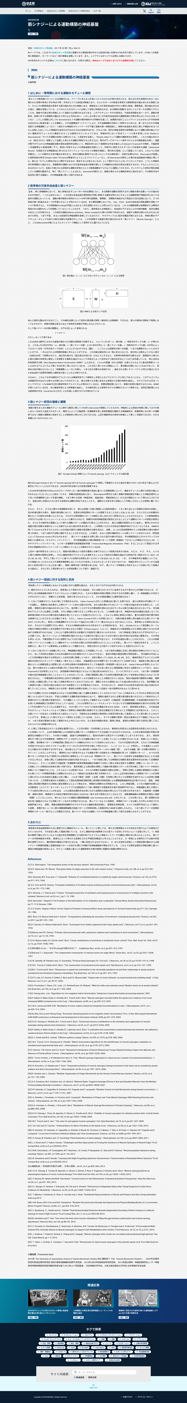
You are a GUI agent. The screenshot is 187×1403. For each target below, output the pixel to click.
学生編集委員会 (144, 1352)
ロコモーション (123, 1343)
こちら (57, 61)
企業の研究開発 (141, 1343)
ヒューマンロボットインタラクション (81, 1339)
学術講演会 (89, 1356)
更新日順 (91, 1377)
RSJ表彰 (103, 1356)
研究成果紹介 (104, 1352)
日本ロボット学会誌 (43, 48)
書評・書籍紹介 (45, 1352)
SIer (46, 1356)
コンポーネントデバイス (52, 1339)
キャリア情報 (144, 1347)
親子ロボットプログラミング (83, 1352)
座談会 (57, 1356)
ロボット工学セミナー (124, 1352)
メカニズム (126, 1339)
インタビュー (74, 1360)
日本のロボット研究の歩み (79, 11)
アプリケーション (134, 1335)
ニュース (108, 1343)
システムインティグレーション (110, 1335)
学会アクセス (127, 1397)
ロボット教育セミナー (94, 1360)
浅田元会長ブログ (92, 1343)
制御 (103, 1339)
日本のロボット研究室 (56, 11)
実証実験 (60, 1343)
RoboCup (60, 1347)
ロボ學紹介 (38, 11)
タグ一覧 (97, 11)
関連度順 (79, 1377)
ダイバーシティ (72, 1356)
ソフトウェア (141, 1339)
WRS (113, 1347)
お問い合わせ (117, 4)
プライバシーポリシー (145, 1397)
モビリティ (89, 1335)
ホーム (28, 11)
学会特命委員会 (139, 1356)
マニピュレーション (71, 1335)
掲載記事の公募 (132, 4)
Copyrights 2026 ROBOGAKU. (50, 1397)
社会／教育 (46, 1343)
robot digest (99, 1347)
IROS (73, 1347)
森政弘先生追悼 (114, 1360)
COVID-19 (61, 1352)
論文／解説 (34, 34)
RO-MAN (85, 1347)
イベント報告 (45, 1347)
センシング (53, 1335)
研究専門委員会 (127, 1347)
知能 (113, 1339)
